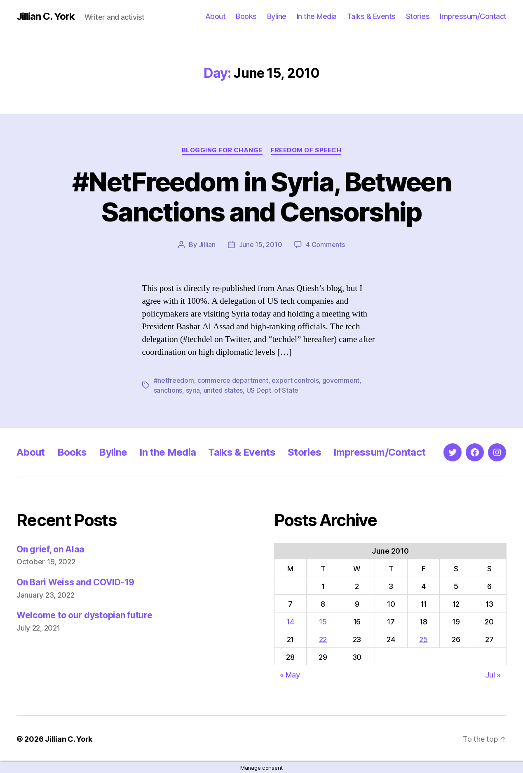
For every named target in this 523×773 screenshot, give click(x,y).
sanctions (168, 390)
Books (246, 16)
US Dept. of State (272, 390)
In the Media (317, 16)
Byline (276, 16)
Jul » (493, 675)
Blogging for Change (222, 150)
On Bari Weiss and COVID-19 (75, 582)
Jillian (207, 244)
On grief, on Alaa (50, 549)
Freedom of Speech (306, 150)
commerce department (232, 380)
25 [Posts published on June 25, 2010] (423, 639)
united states (223, 390)
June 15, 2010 (260, 244)
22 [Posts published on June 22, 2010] (323, 639)
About (215, 16)
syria (193, 390)
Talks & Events (371, 16)
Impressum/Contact (473, 16)
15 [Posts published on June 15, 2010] (322, 621)
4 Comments (325, 244)
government (340, 380)
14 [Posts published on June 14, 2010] (290, 621)
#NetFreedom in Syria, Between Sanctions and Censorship (261, 197)
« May (290, 675)
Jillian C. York (45, 16)
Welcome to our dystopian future (84, 615)
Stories (418, 16)
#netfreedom (174, 380)
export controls (295, 380)
